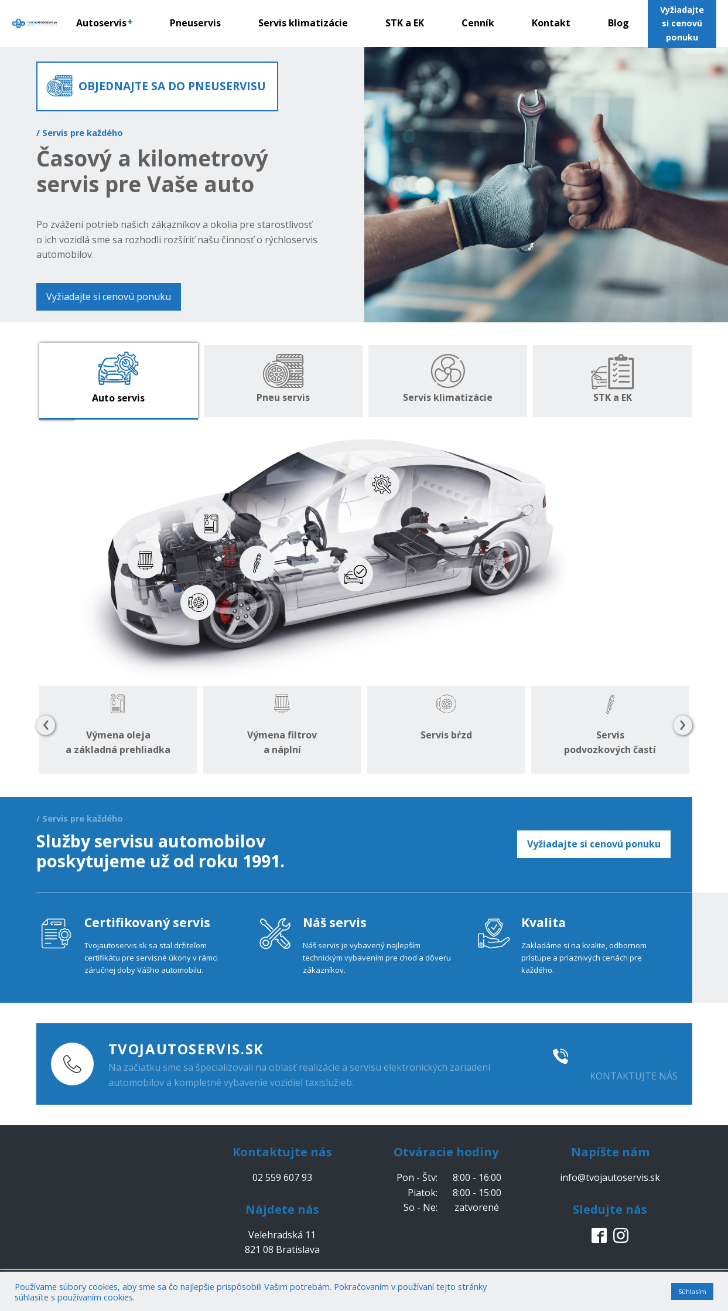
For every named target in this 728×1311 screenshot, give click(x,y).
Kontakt (551, 22)
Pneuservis (195, 22)
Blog (618, 22)
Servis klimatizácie (303, 22)
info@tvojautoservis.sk (610, 1177)
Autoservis (104, 22)
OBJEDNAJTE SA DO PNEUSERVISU (172, 86)
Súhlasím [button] (692, 1291)
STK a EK (404, 22)
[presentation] (45, 725)
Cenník (478, 22)
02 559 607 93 (627, 1056)
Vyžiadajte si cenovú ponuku (108, 296)
